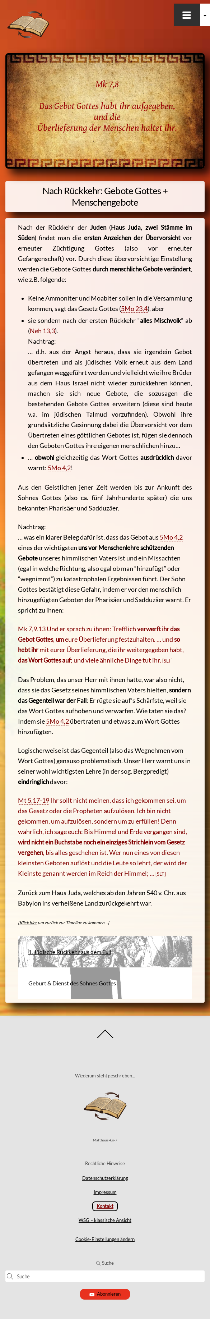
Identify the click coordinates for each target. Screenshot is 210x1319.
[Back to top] (105, 1038)
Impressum (105, 1192)
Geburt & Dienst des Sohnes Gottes (72, 983)
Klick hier (28, 922)
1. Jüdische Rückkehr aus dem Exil (69, 951)
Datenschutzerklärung (105, 1178)
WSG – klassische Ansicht (105, 1220)
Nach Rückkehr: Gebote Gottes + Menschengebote (105, 196)
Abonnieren (105, 1294)
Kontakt (105, 1206)
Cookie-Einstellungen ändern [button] (105, 1239)
